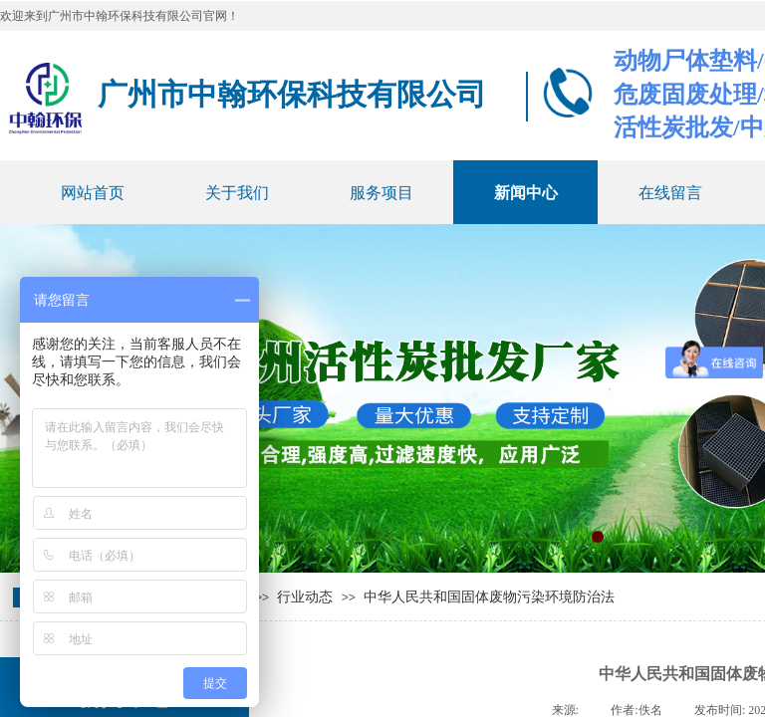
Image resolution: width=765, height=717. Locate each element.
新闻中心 (526, 192)
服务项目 (381, 192)
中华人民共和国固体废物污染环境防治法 (489, 597)
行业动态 (305, 597)
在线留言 (670, 192)
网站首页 (93, 192)
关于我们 (237, 192)
